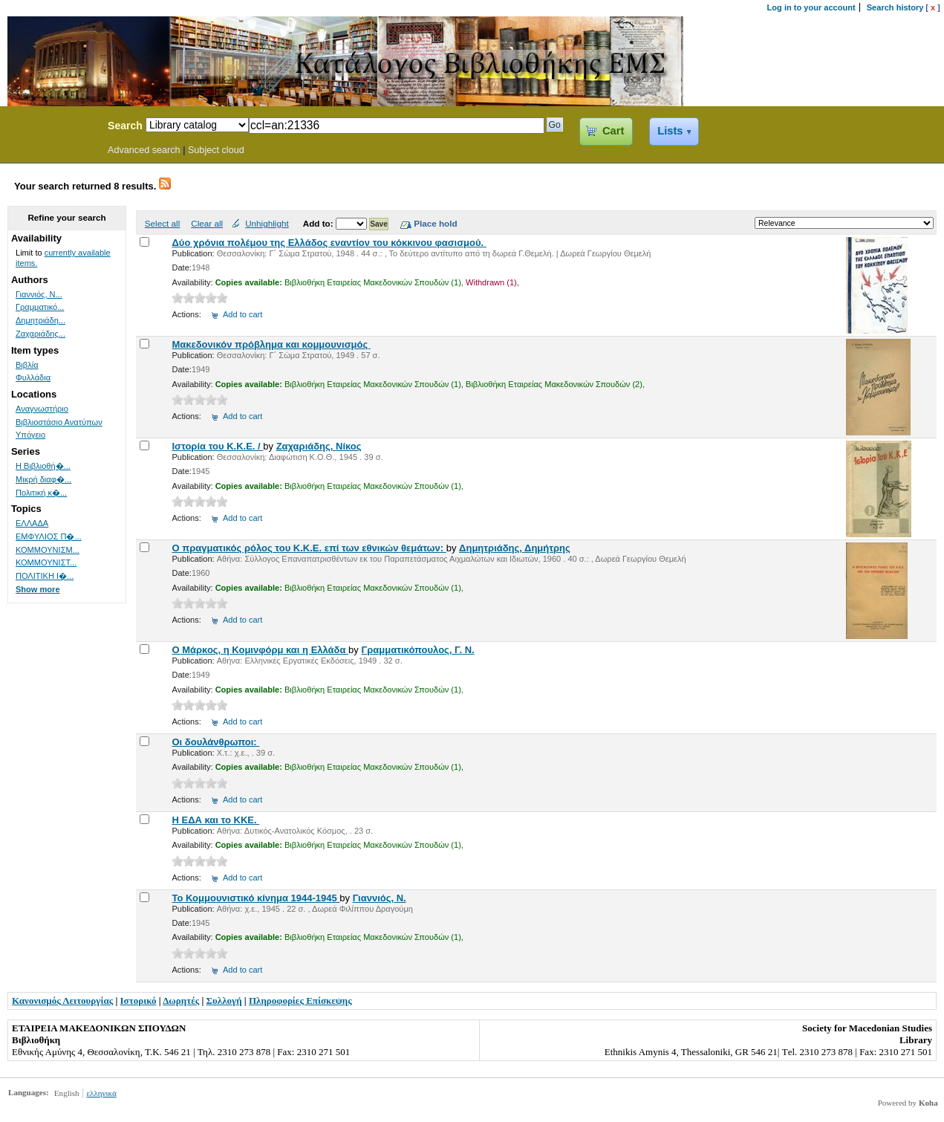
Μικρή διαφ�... (43, 479)
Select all (162, 223)
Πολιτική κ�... (41, 492)
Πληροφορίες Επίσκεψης (300, 1000)
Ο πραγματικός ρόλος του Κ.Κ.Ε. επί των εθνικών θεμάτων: (309, 548)
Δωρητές (181, 1000)
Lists (670, 131)
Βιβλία (27, 364)
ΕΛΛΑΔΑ (32, 523)
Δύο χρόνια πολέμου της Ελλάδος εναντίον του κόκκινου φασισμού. (329, 242)
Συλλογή (224, 1000)
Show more (38, 589)
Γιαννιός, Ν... (39, 294)
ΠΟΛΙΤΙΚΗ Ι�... (45, 575)
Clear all (207, 223)
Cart (613, 131)
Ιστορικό (138, 1000)
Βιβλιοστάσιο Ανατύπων (59, 422)
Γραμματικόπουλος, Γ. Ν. (417, 649)
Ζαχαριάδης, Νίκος (319, 446)
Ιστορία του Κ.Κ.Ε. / (217, 446)
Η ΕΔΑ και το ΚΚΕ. (215, 820)
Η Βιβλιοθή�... (43, 465)
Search (125, 126)
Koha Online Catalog (49, 128)
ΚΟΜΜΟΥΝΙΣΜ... (47, 549)
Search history (895, 7)
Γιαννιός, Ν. (379, 898)
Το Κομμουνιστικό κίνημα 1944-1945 (255, 898)
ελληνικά (101, 1093)
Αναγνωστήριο (42, 408)
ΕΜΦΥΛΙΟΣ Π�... (49, 536)
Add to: (319, 223)
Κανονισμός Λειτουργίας (62, 1000)
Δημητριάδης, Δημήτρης (514, 548)
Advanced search (144, 150)
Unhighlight (266, 223)
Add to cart (242, 314)
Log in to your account (811, 7)
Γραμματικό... (40, 306)
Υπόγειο (30, 434)
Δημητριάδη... (40, 320)
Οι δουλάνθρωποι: (215, 742)
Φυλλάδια (33, 377)
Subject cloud (216, 150)
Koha (928, 1102)
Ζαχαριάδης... (40, 333)
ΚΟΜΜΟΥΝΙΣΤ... (46, 562)
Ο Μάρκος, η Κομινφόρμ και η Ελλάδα (260, 649)
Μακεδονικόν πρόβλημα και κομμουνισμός (271, 344)
